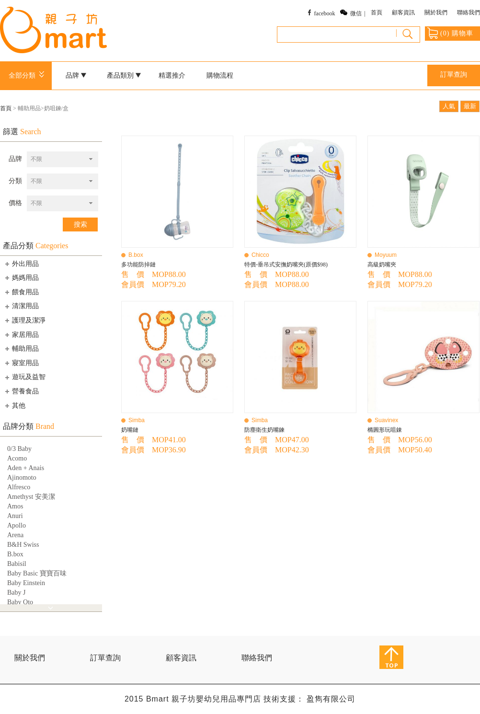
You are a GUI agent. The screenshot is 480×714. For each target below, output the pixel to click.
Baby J (16, 592)
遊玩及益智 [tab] (24, 377)
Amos (15, 506)
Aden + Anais (25, 468)
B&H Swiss (23, 544)
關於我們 (435, 12)
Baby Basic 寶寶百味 (37, 573)
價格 (15, 203)
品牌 (76, 75)
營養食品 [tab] (21, 391)
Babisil (16, 563)
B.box (15, 554)
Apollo (16, 525)
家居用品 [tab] (21, 334)
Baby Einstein (26, 583)
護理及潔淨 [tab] (24, 320)
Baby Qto (20, 602)
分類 (15, 180)
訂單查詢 (453, 74)
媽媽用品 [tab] (21, 277)
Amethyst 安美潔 (31, 496)
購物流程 (219, 75)
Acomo (17, 458)
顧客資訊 (403, 12)
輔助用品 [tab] (21, 348)
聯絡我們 (468, 12)
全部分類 (28, 75)
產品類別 (124, 75)
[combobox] (62, 159)
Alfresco (18, 487)
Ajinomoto (21, 477)
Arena (15, 535)
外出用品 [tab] (21, 263)
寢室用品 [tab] (21, 363)
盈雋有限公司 (331, 699)
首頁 (376, 12)
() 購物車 (450, 33)
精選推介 (172, 75)
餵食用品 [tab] (21, 292)
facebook (324, 13)
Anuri (15, 515)
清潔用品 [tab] (21, 306)
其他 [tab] (14, 405)
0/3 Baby (19, 448)
